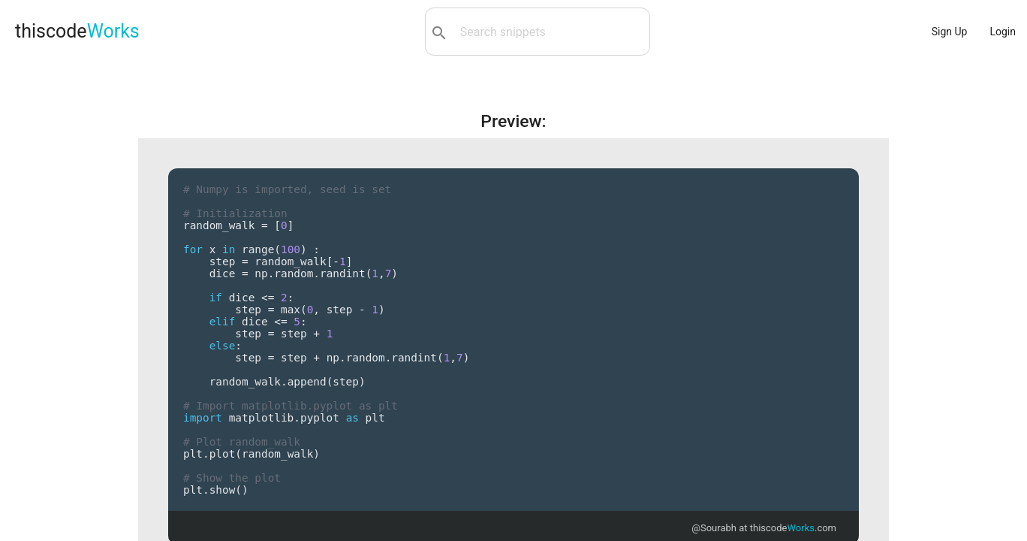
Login (1002, 32)
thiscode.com (793, 527)
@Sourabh (713, 527)
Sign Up (950, 32)
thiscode (77, 31)
